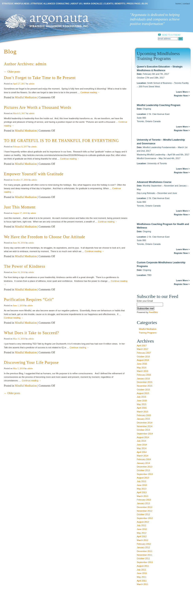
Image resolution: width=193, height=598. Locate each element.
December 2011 (144, 551)
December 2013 (144, 466)
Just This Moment (19, 207)
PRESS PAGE (133, 4)
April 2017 (142, 345)
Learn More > (183, 92)
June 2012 (142, 529)
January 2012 (143, 547)
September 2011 (145, 562)
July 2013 (141, 481)
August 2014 (143, 437)
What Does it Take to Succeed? (31, 333)
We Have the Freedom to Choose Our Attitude (44, 237)
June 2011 (142, 573)
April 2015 (142, 408)
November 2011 (144, 555)
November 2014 (144, 426)
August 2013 (143, 477)
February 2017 (144, 353)
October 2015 (143, 389)
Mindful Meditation (26, 97)
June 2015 (142, 400)
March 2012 (142, 540)
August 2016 (143, 360)
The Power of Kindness (24, 266)
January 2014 (143, 463)
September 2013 (145, 474)
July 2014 (141, 441)
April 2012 (142, 536)
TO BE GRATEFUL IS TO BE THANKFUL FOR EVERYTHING (61, 140)
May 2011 (141, 577)
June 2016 (142, 364)
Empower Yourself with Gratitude (33, 174)
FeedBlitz (153, 312)
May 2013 (141, 488)
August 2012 (143, 522)
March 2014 (142, 455)
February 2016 (144, 375)
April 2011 (142, 581)
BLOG (145, 4)
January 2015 (143, 419)
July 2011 (141, 570)
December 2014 (144, 422)
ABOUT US (76, 4)
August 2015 (143, 393)
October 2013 (143, 470)
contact (186, 4)
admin (40, 64)
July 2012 (141, 525)
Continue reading (90, 92)
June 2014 (142, 444)
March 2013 (142, 496)
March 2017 (142, 349)
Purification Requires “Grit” (29, 299)
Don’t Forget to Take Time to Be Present (40, 78)
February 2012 (144, 544)
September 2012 (145, 518)
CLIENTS (108, 4)
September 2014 (145, 433)
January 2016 (143, 378)
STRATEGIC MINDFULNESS (15, 4)
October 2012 (143, 514)
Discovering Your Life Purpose (31, 362)
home (178, 4)
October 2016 (143, 356)
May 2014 (141, 448)
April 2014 (142, 452)
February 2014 (144, 459)
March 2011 (142, 584)
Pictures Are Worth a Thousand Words (37, 107)
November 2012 (144, 511)
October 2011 (143, 558)
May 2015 (141, 404)
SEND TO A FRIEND (171, 35)
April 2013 (142, 492)
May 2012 (141, 533)
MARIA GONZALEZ (93, 4)
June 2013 (142, 485)
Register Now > (182, 95)
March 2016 (142, 371)
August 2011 (143, 566)
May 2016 (141, 367)
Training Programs (148, 333)
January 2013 (143, 503)
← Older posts (12, 71)
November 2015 (144, 386)
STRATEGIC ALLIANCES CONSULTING (50, 4)
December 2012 (144, 507)
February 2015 (144, 415)
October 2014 (143, 430)
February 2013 (144, 499)
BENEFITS (120, 4)
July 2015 (141, 397)
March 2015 (142, 411)
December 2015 (144, 382)
